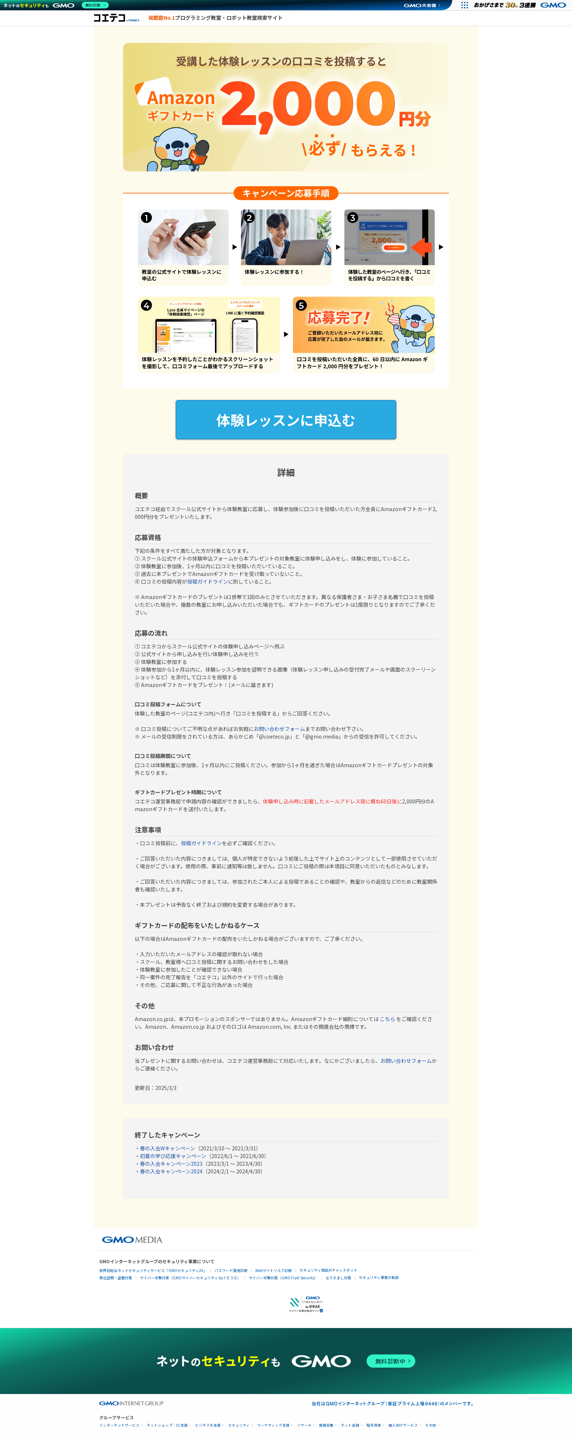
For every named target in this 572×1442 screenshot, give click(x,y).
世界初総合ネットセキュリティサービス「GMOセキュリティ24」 (153, 1270)
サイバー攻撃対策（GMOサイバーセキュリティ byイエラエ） (190, 1277)
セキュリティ (239, 1425)
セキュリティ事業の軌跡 (379, 1277)
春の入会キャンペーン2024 (171, 1171)
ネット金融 (350, 1425)
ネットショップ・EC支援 (167, 1425)
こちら (387, 1019)
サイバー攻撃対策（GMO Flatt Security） (283, 1277)
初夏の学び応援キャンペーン (173, 1156)
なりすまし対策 (338, 1277)
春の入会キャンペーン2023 (171, 1163)
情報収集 (326, 1425)
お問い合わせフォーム (279, 728)
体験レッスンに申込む (286, 420)
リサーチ (304, 1425)
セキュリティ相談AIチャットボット (328, 1270)
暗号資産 (374, 1425)
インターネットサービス (119, 1425)
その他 (430, 1425)
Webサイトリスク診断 (273, 1270)
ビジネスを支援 (208, 1425)
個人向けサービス (403, 1425)
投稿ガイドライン (207, 581)
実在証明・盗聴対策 (115, 1277)
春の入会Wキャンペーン (167, 1148)
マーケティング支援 (273, 1425)
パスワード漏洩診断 (231, 1270)
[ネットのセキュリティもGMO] (56, 5)
